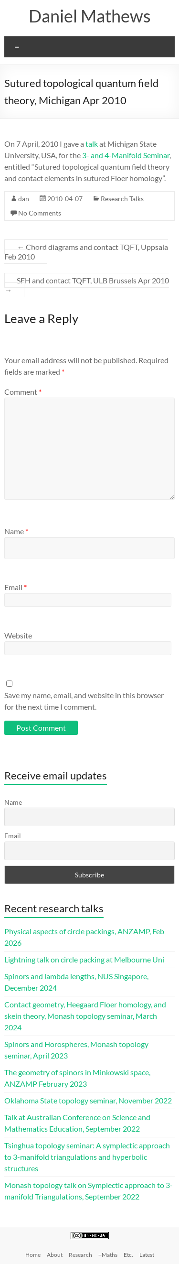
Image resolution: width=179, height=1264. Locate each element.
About (55, 1254)
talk (91, 143)
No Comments (39, 213)
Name (16, 531)
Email (15, 587)
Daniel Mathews (90, 15)
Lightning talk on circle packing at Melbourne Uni (84, 959)
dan (23, 198)
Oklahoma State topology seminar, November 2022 (88, 1100)
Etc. (128, 1254)
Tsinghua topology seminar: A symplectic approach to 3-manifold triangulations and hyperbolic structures (87, 1157)
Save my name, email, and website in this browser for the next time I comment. (84, 701)
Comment (23, 391)
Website (18, 635)
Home (33, 1254)
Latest (146, 1254)
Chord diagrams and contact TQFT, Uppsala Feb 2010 (86, 251)
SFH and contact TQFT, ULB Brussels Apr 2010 (86, 285)
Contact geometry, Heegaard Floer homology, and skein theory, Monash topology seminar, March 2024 (85, 1016)
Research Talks (122, 198)
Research (80, 1254)
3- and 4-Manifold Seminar (125, 155)
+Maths (107, 1254)
